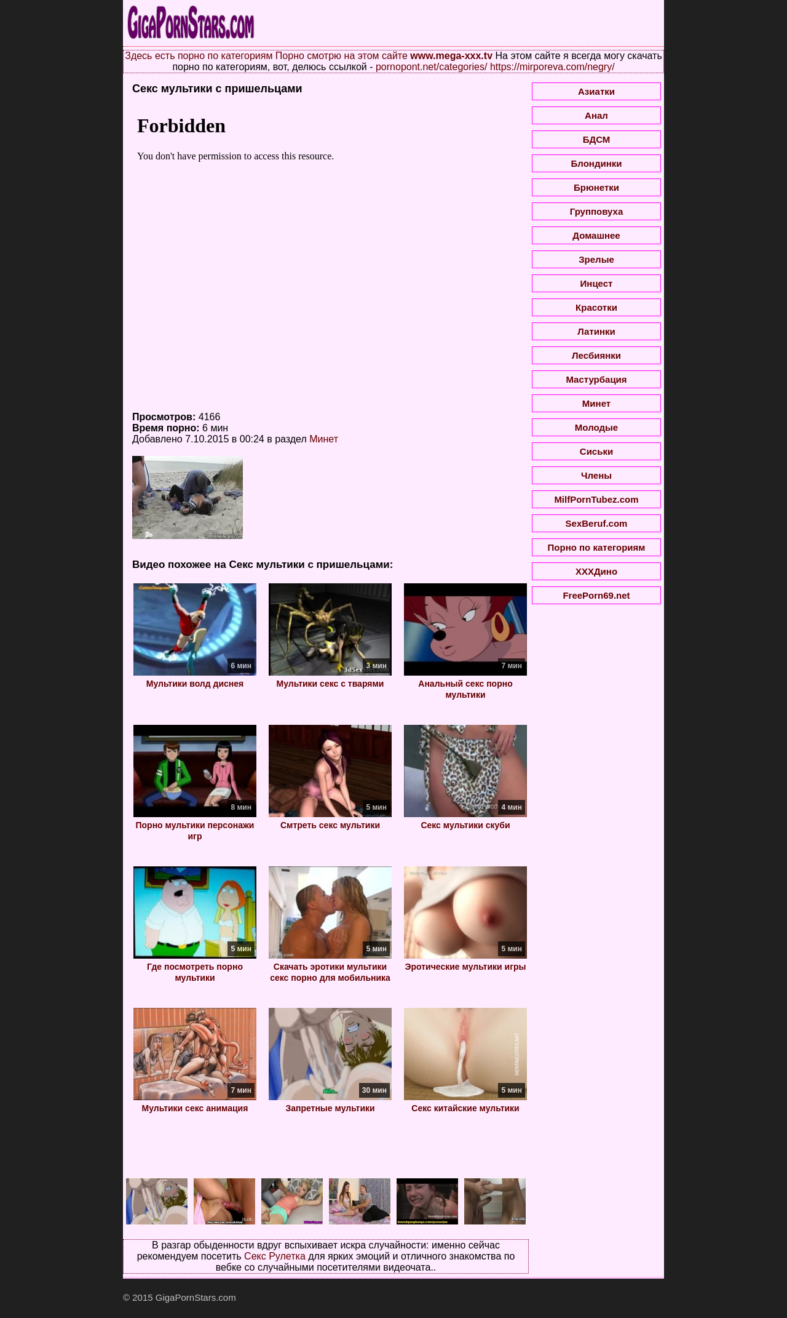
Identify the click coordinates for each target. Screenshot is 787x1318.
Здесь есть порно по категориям (198, 55)
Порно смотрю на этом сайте (341, 55)
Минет (323, 439)
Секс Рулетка (275, 1256)
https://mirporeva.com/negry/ (552, 67)
